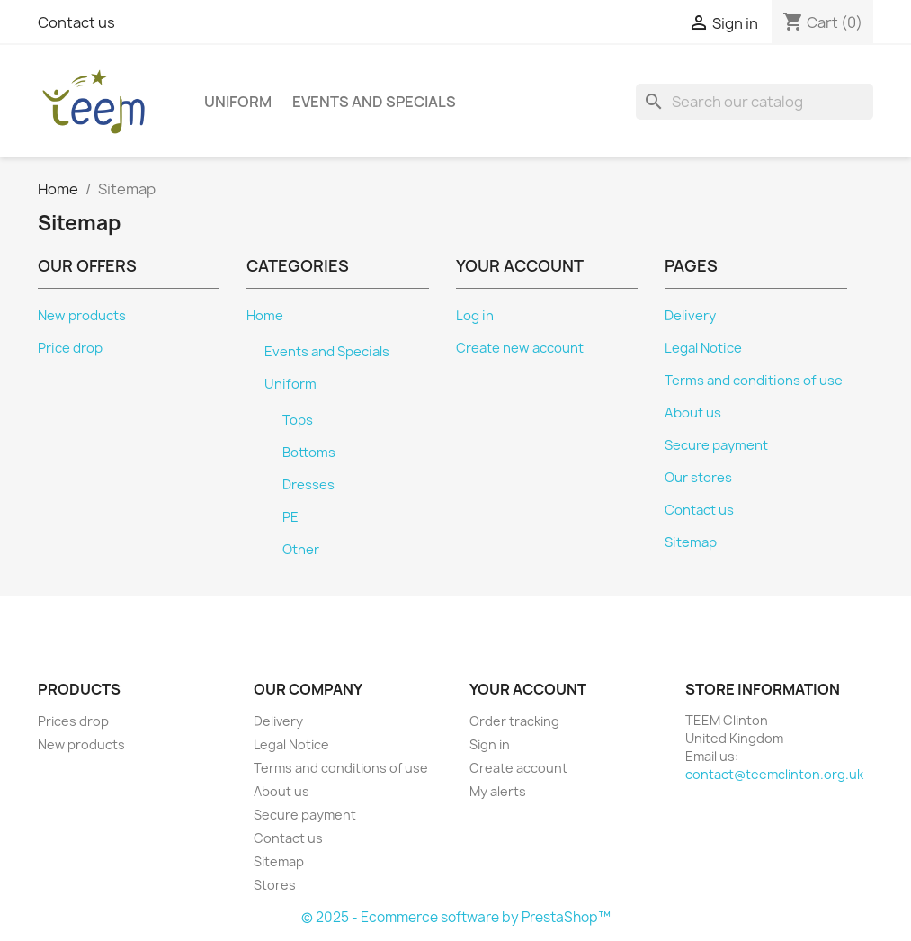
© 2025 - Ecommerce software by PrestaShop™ (456, 917)
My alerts (497, 791)
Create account (518, 767)
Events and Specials (374, 102)
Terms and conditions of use (754, 381)
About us (693, 413)
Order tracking (514, 721)
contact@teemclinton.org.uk (774, 774)
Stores (275, 884)
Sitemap (691, 542)
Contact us (76, 22)
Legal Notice (703, 348)
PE (290, 517)
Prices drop (73, 721)
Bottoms (308, 453)
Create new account (520, 348)
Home (264, 316)
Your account (527, 689)
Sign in (489, 744)
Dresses (308, 485)
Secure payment (716, 445)
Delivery (690, 316)
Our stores (698, 478)
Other (300, 550)
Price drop (70, 348)
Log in (475, 316)
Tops (297, 420)
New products (82, 316)
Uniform (238, 102)
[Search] (754, 102)
